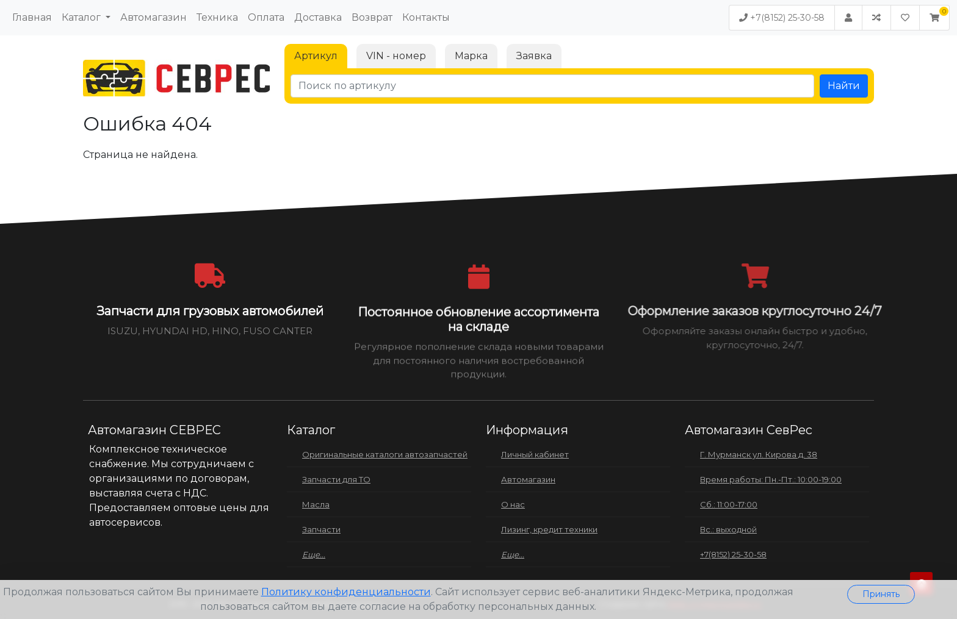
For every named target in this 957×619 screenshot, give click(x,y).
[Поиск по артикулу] (552, 86)
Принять (881, 594)
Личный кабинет (535, 454)
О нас (513, 504)
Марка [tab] (471, 56)
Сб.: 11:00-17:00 (728, 504)
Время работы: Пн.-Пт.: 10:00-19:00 (771, 479)
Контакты (426, 17)
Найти (844, 85)
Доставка (318, 17)
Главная (32, 17)
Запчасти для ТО (336, 479)
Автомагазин (153, 17)
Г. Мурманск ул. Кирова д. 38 (758, 454)
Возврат (372, 17)
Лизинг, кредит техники (549, 529)
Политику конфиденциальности (346, 592)
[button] (934, 17)
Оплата (266, 17)
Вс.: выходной (728, 529)
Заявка (534, 56)
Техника (217, 17)
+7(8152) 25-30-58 (782, 17)
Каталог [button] (82, 17)
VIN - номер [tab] (396, 56)
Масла (316, 504)
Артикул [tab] (316, 56)
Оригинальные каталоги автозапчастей (385, 454)
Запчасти (321, 529)
